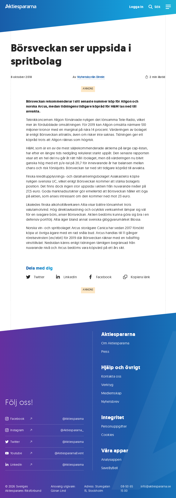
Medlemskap (115, 393)
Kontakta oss (115, 376)
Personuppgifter (118, 426)
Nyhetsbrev (114, 401)
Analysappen (115, 459)
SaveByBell (113, 468)
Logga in (136, 7)
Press (109, 351)
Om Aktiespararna (119, 343)
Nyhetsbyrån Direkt (91, 77)
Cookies (112, 434)
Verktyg (111, 384)
